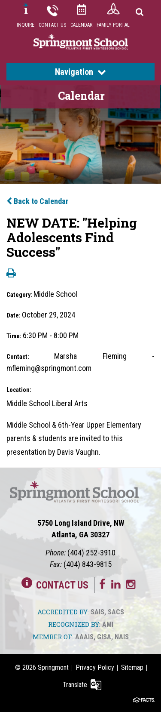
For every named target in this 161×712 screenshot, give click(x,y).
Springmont (53, 667)
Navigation (80, 72)
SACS (116, 612)
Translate (75, 685)
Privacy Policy (95, 667)
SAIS (97, 612)
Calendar (81, 25)
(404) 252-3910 (91, 552)
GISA (104, 637)
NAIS (122, 637)
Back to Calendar (37, 201)
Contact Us (52, 25)
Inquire (25, 25)
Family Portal (113, 25)
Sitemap (132, 667)
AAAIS (84, 637)
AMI (107, 624)
